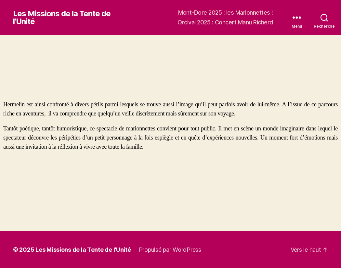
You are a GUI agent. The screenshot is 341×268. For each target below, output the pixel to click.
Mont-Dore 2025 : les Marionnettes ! (225, 12)
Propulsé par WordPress (170, 249)
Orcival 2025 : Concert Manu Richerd (225, 22)
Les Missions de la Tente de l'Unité (62, 17)
